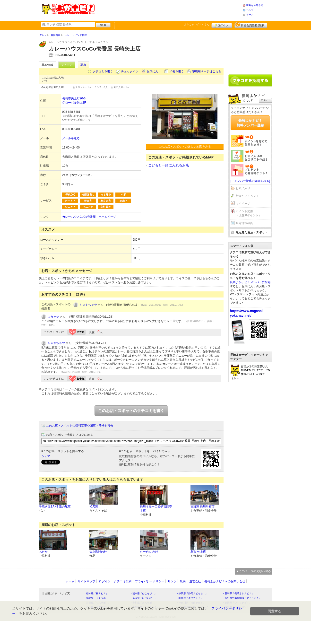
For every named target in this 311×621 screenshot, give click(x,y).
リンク (172, 581)
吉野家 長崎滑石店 (202, 506)
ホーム (249, 14)
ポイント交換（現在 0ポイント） (248, 213)
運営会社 (195, 581)
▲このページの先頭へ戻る (253, 571)
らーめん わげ (149, 551)
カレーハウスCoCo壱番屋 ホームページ (89, 217)
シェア (45, 456)
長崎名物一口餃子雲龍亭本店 (156, 508)
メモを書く (176, 71)
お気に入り (154, 71)
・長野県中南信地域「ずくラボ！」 (241, 598)
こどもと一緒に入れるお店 (168, 165)
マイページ (243, 203)
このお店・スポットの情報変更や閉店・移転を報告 (79, 425)
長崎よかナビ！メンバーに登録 (250, 282)
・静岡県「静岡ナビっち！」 (192, 593)
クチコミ (67, 65)
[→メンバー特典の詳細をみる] (250, 181)
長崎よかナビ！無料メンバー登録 (250, 122)
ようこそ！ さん (196, 24)
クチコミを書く (103, 71)
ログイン (221, 25)
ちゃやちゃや (88, 304)
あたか (43, 551)
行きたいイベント (247, 196)
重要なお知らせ (254, 5)
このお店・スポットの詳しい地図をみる (184, 146)
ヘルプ (249, 10)
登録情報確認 (244, 223)
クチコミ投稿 (122, 581)
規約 (183, 581)
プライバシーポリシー (149, 581)
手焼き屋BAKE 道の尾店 (55, 506)
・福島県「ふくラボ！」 (97, 598)
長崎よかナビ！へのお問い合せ (224, 581)
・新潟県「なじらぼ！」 (143, 598)
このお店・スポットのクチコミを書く (131, 411)
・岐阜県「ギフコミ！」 (189, 598)
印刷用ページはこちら (206, 71)
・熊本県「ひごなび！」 (143, 593)
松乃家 (93, 506)
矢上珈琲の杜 (98, 551)
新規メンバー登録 (250, 25)
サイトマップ (86, 581)
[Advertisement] (168, 9)
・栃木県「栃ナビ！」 (96, 593)
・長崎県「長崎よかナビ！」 (238, 593)
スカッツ (53, 316)
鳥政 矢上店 (198, 551)
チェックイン (129, 71)
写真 (83, 65)
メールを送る (71, 138)
